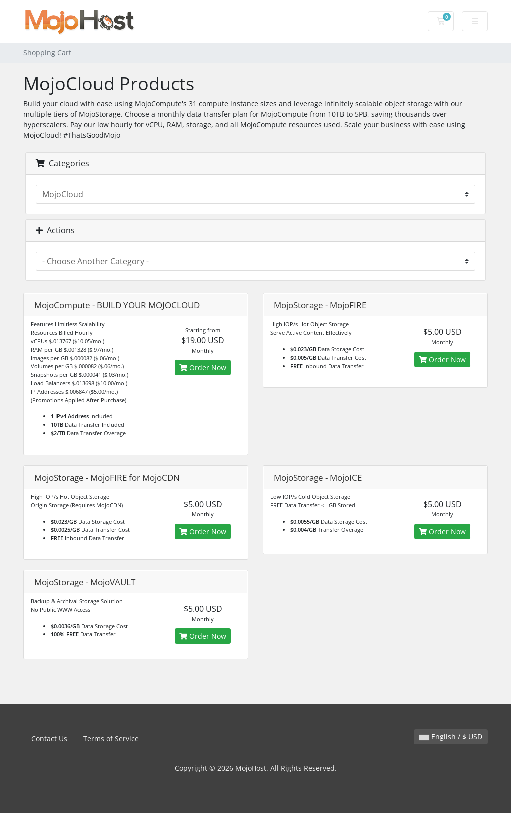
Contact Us (49, 738)
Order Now (202, 367)
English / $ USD (450, 736)
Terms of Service (111, 738)
